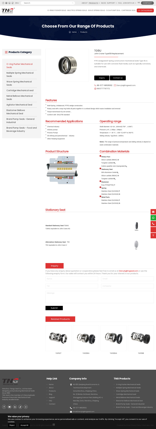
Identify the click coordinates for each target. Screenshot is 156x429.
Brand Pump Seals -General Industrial (20, 121)
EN (17, 3)
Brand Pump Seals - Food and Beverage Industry (21, 129)
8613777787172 (103, 88)
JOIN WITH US (128, 3)
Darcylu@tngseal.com (126, 85)
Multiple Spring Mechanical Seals (19, 74)
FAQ (120, 3)
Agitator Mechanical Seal (19, 104)
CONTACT (147, 3)
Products (93, 3)
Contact (51, 404)
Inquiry (102, 78)
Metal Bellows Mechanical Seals (19, 98)
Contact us (118, 78)
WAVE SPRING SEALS (96, 10)
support (111, 3)
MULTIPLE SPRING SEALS (77, 10)
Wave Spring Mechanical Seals (19, 83)
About (85, 3)
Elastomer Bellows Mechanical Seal (15, 112)
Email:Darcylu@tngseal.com (83, 411)
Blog (103, 3)
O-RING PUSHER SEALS (56, 10)
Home (74, 32)
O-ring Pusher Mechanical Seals (19, 66)
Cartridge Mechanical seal (19, 90)
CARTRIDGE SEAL (128, 10)
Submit (54, 308)
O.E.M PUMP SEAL (113, 10)
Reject (12, 425)
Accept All (24, 425)
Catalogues (145, 10)
